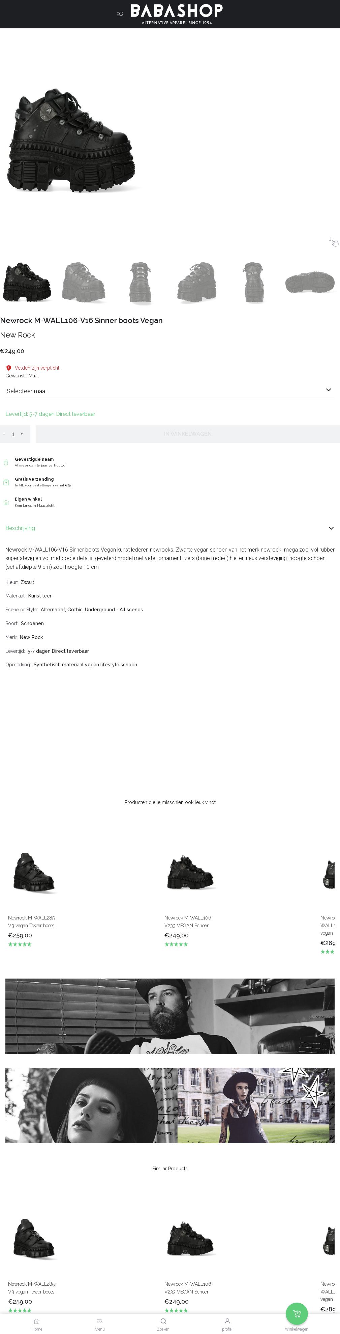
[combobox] (170, 393)
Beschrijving (170, 528)
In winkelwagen (188, 434)
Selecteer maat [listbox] (27, 391)
